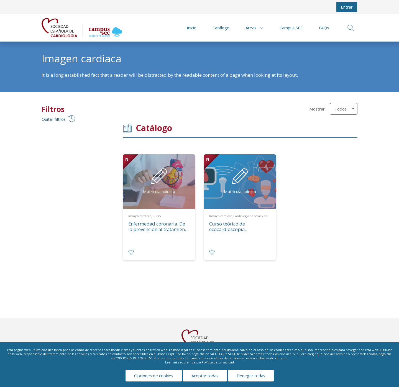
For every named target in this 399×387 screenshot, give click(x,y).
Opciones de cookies (153, 375)
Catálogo (221, 27)
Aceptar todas (204, 375)
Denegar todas (251, 375)
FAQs (324, 27)
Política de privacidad (218, 362)
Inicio (191, 27)
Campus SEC (291, 27)
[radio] (131, 252)
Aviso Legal (165, 354)
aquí (284, 358)
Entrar (347, 7)
